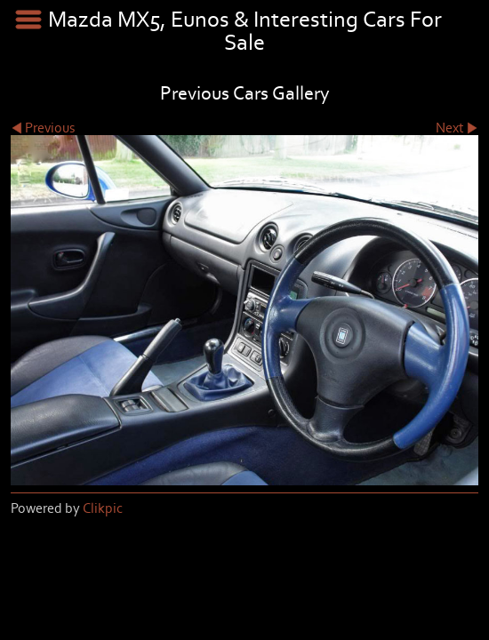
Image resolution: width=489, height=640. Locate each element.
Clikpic (103, 508)
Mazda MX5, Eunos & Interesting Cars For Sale (245, 31)
